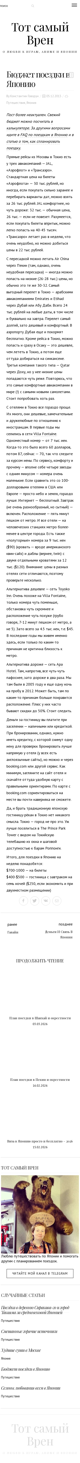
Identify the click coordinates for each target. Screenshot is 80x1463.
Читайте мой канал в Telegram (40, 1273)
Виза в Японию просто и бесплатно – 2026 (40, 1141)
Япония (31, 103)
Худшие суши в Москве (21, 1350)
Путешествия (15, 103)
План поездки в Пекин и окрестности (40, 1079)
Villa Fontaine (44, 433)
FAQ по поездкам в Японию (43, 134)
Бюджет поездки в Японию (25, 1369)
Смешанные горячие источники (29, 1331)
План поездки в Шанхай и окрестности (40, 1018)
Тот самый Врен (40, 32)
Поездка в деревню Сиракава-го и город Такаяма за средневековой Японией (35, 1309)
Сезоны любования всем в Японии (30, 1388)
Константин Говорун (24, 96)
